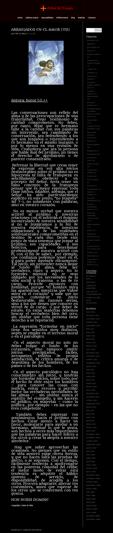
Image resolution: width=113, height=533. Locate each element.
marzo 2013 (91, 343)
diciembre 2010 (92, 434)
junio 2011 (90, 414)
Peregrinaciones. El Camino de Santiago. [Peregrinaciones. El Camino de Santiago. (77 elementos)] (94, 191)
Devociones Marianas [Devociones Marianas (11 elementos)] (92, 104)
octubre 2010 (91, 441)
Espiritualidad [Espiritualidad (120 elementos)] (92, 121)
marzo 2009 (91, 506)
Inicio (20, 18)
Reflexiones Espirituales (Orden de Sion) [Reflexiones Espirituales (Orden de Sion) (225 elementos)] (93, 217)
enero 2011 (90, 431)
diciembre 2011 (92, 394)
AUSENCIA (90, 282)
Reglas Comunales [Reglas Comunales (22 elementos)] (93, 226)
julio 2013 (90, 329)
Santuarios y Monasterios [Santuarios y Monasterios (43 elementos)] (93, 235)
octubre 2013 (91, 322)
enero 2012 (90, 390)
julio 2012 (90, 370)
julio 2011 (90, 411)
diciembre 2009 (92, 475)
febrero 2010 (91, 468)
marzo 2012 (91, 383)
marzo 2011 (91, 424)
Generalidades (47, 18)
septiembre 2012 (93, 363)
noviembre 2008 (93, 519)
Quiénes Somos (31, 18)
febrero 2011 (91, 428)
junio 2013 (90, 332)
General (30, 34)
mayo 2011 (90, 417)
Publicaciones (62, 18)
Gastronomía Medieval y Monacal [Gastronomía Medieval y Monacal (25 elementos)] (92, 135)
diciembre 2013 (92, 315)
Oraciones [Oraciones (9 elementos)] (92, 186)
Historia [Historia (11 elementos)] (91, 141)
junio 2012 (90, 373)
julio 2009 (90, 492)
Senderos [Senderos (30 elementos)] (92, 252)
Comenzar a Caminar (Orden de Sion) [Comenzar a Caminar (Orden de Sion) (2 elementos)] (94, 85)
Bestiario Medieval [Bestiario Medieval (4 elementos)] (93, 56)
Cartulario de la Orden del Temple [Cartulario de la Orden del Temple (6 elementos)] (93, 63)
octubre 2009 (91, 482)
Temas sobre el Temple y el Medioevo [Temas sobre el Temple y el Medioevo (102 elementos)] (92, 262)
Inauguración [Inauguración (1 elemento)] (93, 151)
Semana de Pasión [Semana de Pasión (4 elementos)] (93, 241)
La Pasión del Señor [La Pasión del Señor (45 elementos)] (91, 159)
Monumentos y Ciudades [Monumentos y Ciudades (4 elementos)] (92, 171)
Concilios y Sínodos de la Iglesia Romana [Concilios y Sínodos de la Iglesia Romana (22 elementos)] (92, 95)
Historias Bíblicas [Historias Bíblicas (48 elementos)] (93, 146)
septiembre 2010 (93, 445)
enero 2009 (91, 512)
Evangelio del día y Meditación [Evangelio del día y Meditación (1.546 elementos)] (93, 127)
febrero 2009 (91, 509)
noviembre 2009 (93, 478)
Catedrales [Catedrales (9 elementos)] (92, 73)
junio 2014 (90, 312)
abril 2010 (90, 461)
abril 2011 (90, 421)
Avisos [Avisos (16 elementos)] (91, 51)
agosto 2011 (91, 407)
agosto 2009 (91, 489)
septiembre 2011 (93, 404)
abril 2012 (90, 380)
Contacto (92, 18)
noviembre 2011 (92, 397)
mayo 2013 (90, 336)
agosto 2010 (91, 448)
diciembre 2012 (92, 353)
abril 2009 (90, 502)
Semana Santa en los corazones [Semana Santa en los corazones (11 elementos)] (93, 247)
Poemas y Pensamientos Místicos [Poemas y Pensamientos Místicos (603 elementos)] (92, 206)
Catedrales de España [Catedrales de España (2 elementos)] (92, 77)
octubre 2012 (91, 360)
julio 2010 (90, 451)
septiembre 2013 (93, 326)
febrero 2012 (91, 387)
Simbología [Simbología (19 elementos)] (93, 256)
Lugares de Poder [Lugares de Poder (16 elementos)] (93, 165)
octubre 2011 (91, 400)
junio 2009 (90, 495)
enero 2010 (91, 472)
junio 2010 (90, 455)
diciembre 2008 (93, 516)
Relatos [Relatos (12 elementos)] (91, 230)
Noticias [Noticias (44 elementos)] (92, 176)
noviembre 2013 (93, 319)
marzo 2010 (91, 465)
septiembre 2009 (93, 485)
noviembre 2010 (93, 438)
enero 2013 (90, 349)
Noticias (81, 18)
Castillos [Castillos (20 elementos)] (92, 69)
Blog (73, 18)
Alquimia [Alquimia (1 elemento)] (91, 44)
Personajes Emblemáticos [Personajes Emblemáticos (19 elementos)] (94, 199)
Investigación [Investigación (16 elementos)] (93, 154)
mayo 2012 (90, 377)
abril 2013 (90, 339)
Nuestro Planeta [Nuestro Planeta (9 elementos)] (92, 181)
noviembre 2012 (93, 356)
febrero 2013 (91, 346)
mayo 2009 (91, 499)
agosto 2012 (91, 366)
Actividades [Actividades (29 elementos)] (93, 40)
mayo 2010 (90, 458)
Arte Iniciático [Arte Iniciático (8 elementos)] (93, 47)
